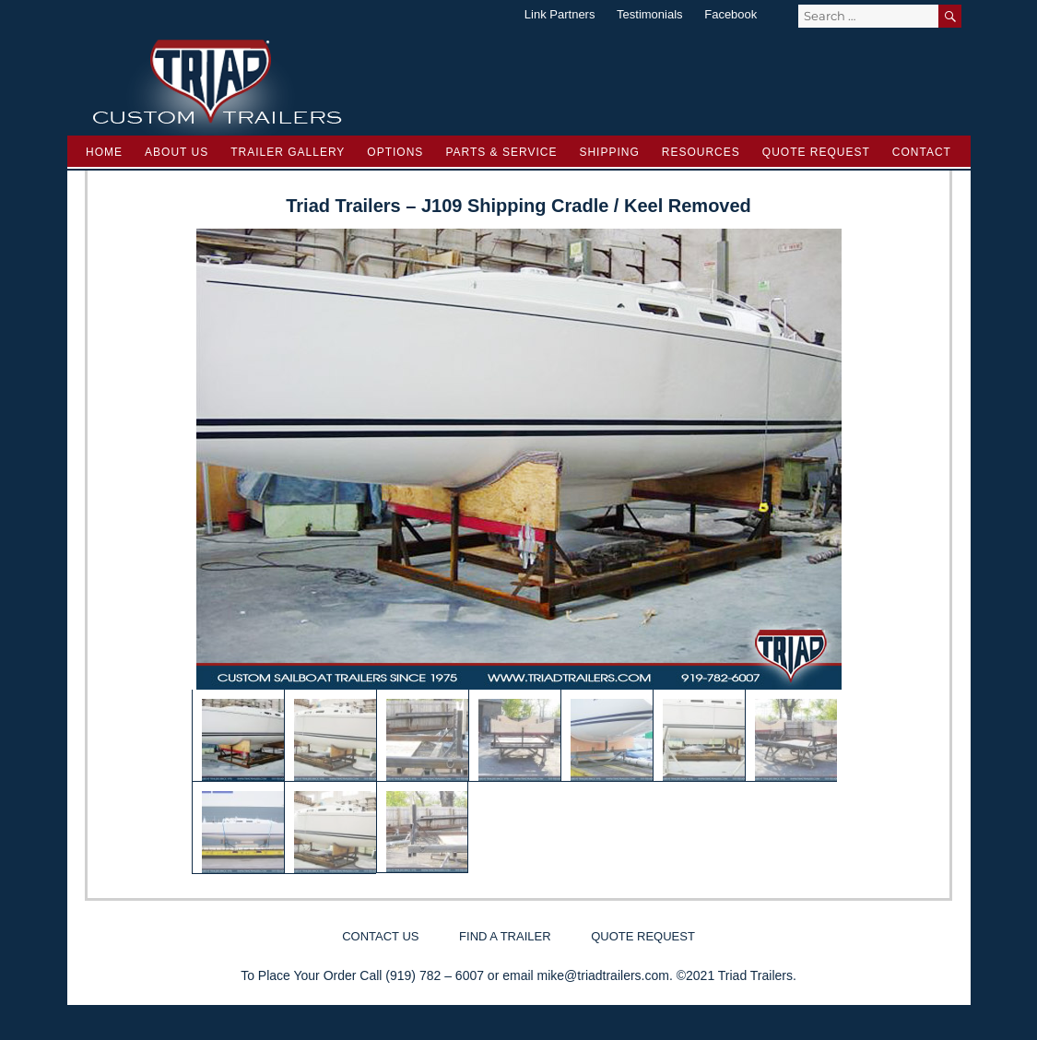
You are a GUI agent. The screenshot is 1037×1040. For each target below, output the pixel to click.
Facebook (730, 14)
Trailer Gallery (287, 152)
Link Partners (559, 14)
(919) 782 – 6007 (434, 975)
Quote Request (816, 152)
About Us (176, 152)
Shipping (609, 152)
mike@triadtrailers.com (603, 975)
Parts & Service (501, 152)
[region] (519, 551)
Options (395, 152)
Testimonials (650, 14)
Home (104, 152)
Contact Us (380, 936)
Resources (701, 152)
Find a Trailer (504, 936)
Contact (921, 152)
